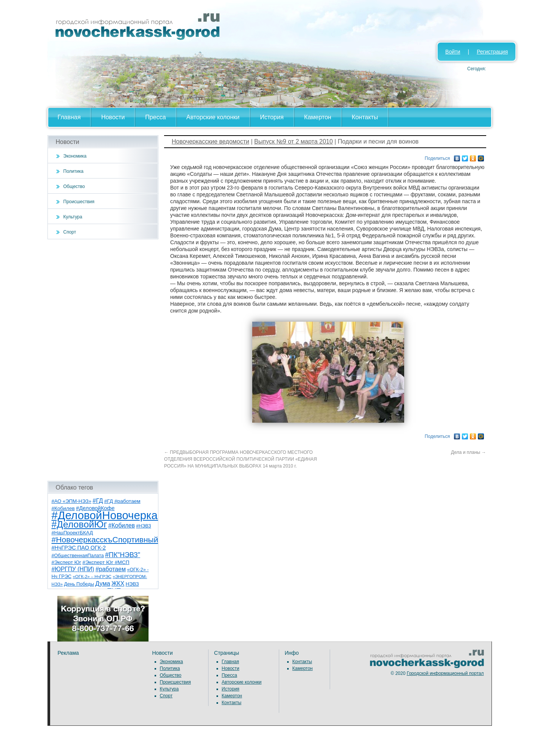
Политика (73, 171)
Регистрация (492, 52)
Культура (72, 217)
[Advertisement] (103, 360)
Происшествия (79, 201)
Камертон (318, 117)
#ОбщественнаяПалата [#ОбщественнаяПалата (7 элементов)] (78, 555)
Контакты (365, 117)
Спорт (69, 232)
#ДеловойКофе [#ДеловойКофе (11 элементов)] (95, 508)
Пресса (155, 117)
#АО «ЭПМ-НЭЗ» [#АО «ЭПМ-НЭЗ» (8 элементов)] (72, 501)
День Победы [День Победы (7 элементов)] (79, 584)
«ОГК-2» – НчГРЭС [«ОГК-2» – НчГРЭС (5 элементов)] (92, 576)
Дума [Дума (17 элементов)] (102, 583)
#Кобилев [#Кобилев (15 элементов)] (121, 525)
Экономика (75, 156)
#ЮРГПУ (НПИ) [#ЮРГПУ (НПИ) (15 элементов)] (73, 569)
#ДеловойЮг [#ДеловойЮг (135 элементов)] (79, 524)
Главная (69, 117)
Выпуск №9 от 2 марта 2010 (293, 141)
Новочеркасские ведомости (210, 141)
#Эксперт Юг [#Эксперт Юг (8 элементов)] (66, 562)
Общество (74, 186)
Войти (452, 52)
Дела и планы (468, 452)
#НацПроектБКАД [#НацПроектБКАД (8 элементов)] (72, 533)
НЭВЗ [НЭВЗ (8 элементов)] (132, 584)
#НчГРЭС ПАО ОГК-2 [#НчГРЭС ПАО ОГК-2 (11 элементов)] (79, 548)
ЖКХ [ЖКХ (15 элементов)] (117, 583)
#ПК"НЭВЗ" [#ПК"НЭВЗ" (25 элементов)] (122, 555)
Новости (113, 117)
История (272, 117)
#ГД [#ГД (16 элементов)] (98, 501)
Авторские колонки (213, 117)
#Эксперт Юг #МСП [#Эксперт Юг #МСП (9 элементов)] (106, 562)
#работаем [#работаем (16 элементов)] (110, 569)
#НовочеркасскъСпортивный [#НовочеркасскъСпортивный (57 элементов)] (105, 539)
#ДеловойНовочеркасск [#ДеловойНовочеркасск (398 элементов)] (113, 515)
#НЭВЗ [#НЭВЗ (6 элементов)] (143, 526)
